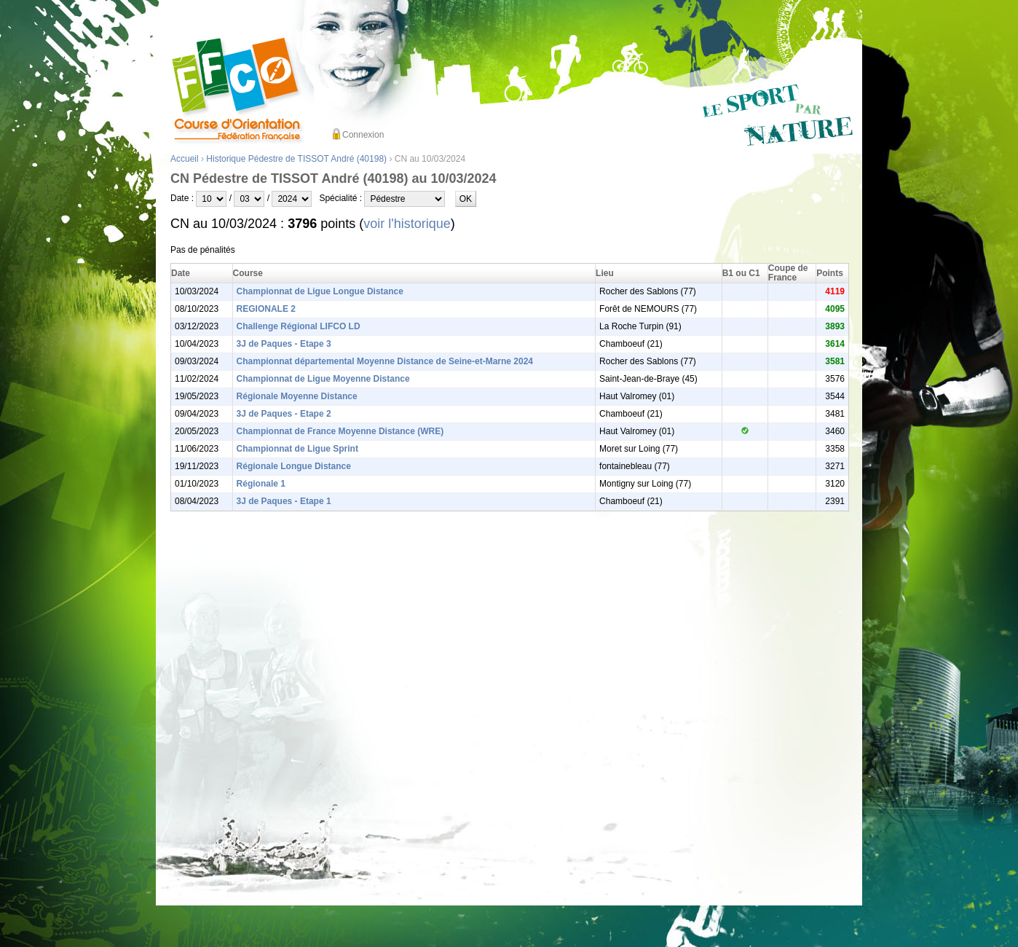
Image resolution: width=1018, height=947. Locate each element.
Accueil (184, 159)
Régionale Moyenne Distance (297, 396)
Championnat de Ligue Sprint (297, 449)
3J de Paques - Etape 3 (284, 344)
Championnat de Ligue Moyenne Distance (323, 379)
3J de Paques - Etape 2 (284, 414)
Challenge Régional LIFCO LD (298, 326)
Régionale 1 (261, 484)
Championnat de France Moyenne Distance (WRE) (340, 431)
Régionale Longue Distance (294, 466)
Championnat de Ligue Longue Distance (320, 291)
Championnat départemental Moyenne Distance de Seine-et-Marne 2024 (385, 361)
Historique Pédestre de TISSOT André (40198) (296, 159)
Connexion (363, 135)
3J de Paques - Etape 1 (284, 501)
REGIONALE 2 (266, 309)
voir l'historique (407, 223)
